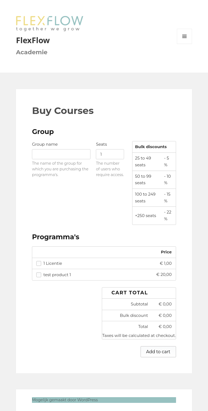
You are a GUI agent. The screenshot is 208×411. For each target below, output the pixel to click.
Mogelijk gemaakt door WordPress (65, 399)
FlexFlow (33, 40)
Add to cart (158, 351)
